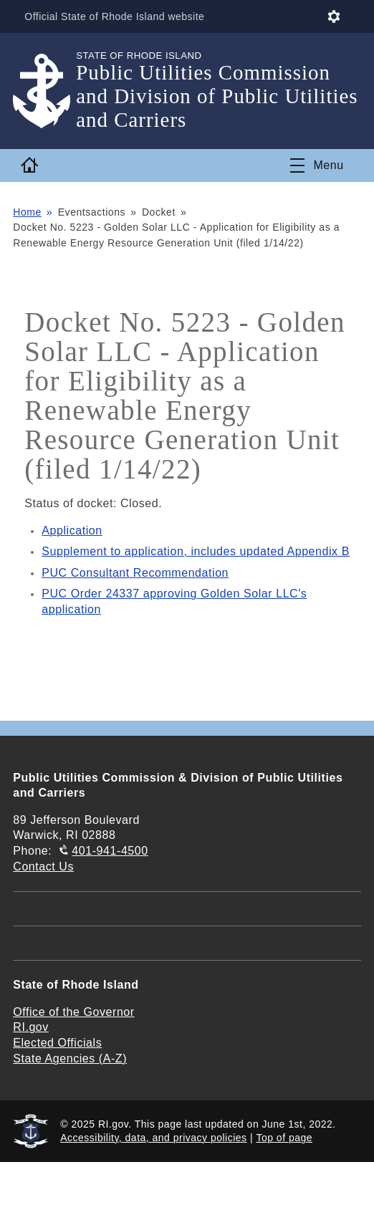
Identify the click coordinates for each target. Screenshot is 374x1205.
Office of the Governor (73, 1012)
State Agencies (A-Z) (70, 1058)
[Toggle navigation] (316, 165)
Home (27, 212)
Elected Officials (57, 1043)
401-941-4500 (110, 851)
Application (72, 530)
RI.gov (31, 1027)
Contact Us (43, 866)
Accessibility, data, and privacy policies (153, 1137)
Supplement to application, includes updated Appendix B (196, 551)
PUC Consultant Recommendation (135, 573)
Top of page (284, 1137)
